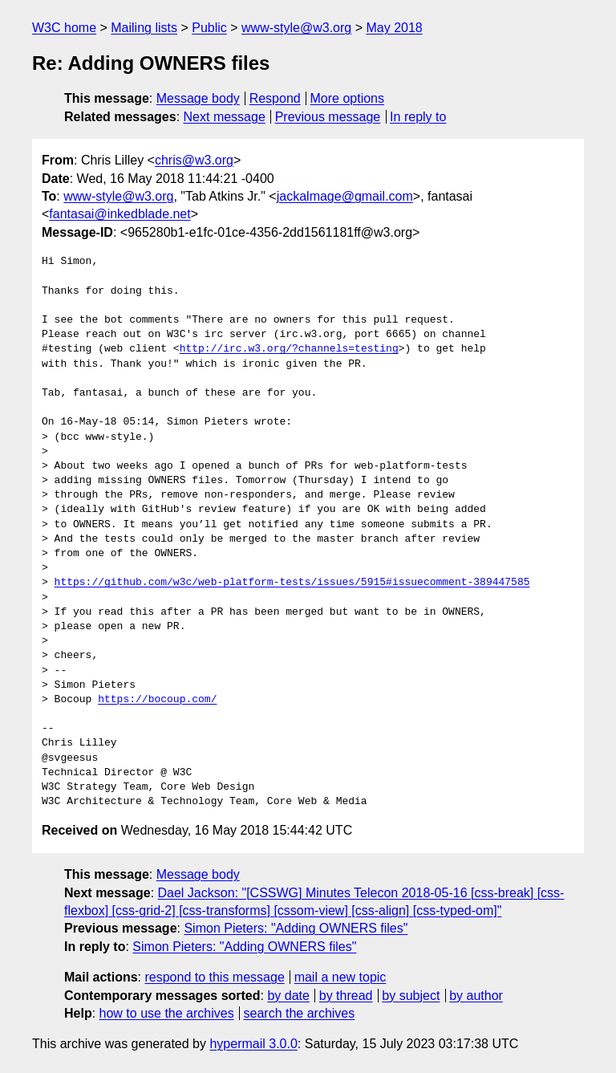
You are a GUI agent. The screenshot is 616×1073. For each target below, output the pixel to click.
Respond (275, 98)
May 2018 (394, 28)
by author (476, 995)
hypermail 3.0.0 (253, 1044)
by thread (346, 995)
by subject (411, 995)
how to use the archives (166, 1013)
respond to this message (214, 977)
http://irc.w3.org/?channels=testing (289, 349)
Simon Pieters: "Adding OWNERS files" (295, 928)
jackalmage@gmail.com (345, 196)
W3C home (64, 28)
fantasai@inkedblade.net (119, 214)
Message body (198, 98)
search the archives (299, 1013)
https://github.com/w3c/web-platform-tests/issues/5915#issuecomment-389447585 (292, 582)
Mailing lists (144, 28)
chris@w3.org (194, 160)
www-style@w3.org (296, 28)
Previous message (328, 117)
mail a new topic (340, 977)
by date (288, 995)
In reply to (418, 117)
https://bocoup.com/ (157, 700)
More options (347, 98)
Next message (224, 117)
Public (209, 28)
